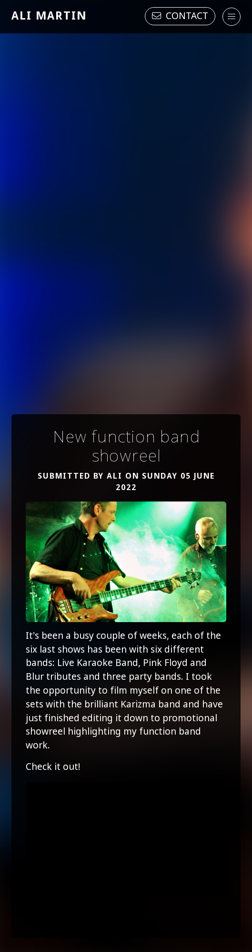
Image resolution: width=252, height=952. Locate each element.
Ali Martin (49, 16)
